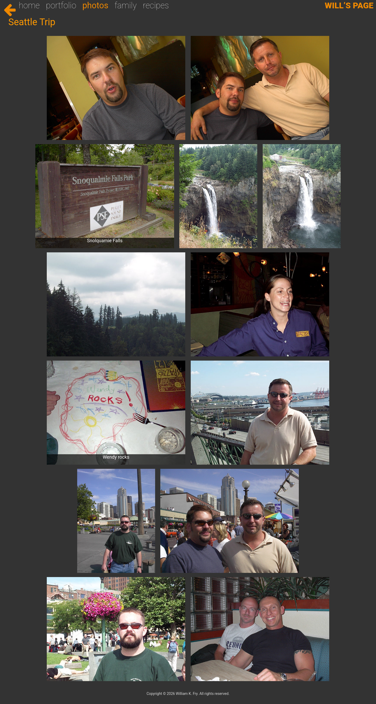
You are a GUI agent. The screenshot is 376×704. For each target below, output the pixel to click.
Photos (95, 5)
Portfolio (61, 5)
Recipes (156, 5)
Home (29, 5)
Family (126, 5)
